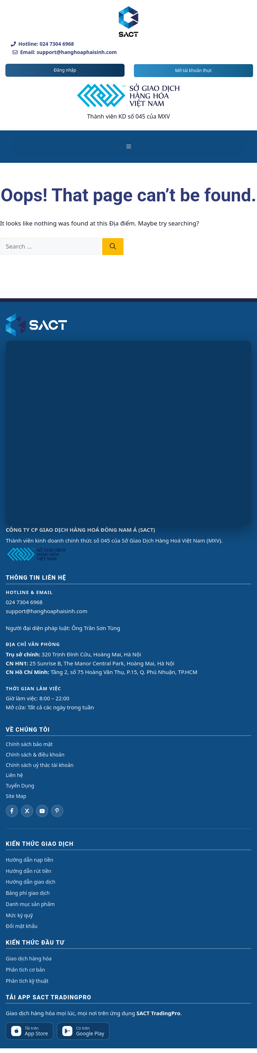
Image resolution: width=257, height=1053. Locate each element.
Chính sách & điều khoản (35, 754)
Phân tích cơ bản (25, 969)
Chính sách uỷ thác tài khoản (39, 765)
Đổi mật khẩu (21, 926)
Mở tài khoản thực (193, 70)
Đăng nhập (65, 70)
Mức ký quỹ (19, 915)
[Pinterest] (57, 811)
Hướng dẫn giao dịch (30, 881)
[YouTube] (42, 811)
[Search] (112, 246)
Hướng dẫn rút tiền (28, 870)
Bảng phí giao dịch (28, 892)
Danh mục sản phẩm (30, 904)
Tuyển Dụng (20, 785)
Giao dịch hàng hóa (28, 958)
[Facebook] (12, 811)
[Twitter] (27, 811)
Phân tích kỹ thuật (27, 980)
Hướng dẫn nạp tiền (29, 859)
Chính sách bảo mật (29, 744)
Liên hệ (14, 775)
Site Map (16, 796)
